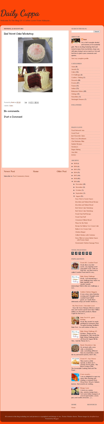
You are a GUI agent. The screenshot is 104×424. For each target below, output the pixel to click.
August (78, 196)
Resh (85, 39)
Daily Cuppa (19, 13)
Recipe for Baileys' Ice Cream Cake (87, 226)
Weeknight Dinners (77, 99)
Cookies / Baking (77, 77)
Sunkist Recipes (76, 144)
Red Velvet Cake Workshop (84, 208)
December (79, 184)
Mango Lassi (84, 388)
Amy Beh (74, 152)
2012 (75, 178)
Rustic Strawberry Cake (88, 345)
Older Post (62, 171)
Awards (73, 69)
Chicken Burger (80, 232)
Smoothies (74, 97)
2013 (75, 175)
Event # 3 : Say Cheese (88, 359)
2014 (75, 172)
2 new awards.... (85, 374)
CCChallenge (75, 75)
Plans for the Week (81, 223)
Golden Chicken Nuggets (88, 292)
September (79, 193)
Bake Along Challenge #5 (88, 331)
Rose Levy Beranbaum (78, 138)
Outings (74, 94)
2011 (75, 181)
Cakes (11, 105)
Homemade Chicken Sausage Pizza (87, 243)
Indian (73, 88)
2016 (75, 166)
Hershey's (74, 147)
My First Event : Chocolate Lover (84, 306)
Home (36, 171)
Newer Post (9, 171)
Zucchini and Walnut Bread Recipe (86, 202)
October (79, 190)
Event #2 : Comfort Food (88, 262)
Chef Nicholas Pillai (77, 141)
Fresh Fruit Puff (80, 217)
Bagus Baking (75, 149)
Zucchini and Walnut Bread (84, 205)
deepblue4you (94, 416)
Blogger (56, 418)
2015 (75, 169)
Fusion (73, 86)
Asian (73, 66)
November (79, 187)
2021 (75, 163)
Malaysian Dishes (77, 91)
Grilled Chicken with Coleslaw (85, 235)
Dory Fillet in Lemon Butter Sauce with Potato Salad (86, 239)
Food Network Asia (77, 130)
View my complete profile (79, 58)
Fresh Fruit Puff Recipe (83, 214)
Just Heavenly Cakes (78, 136)
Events (73, 83)
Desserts (74, 80)
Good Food (75, 133)
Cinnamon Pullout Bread (83, 220)
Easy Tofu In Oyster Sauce (84, 199)
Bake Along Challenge (87, 276)
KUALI (73, 155)
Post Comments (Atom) (21, 176)
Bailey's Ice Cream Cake (83, 229)
